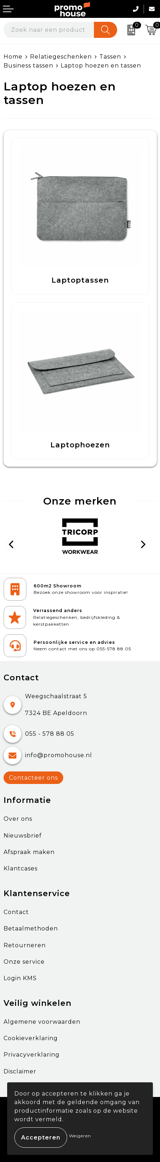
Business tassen (28, 65)
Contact (16, 912)
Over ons (18, 818)
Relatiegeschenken (61, 56)
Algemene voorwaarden (42, 1021)
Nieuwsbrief (23, 835)
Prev (14, 545)
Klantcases (21, 868)
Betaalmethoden (31, 928)
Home (13, 56)
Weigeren (80, 1135)
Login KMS (20, 978)
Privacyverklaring (32, 1054)
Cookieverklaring (31, 1038)
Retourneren (25, 945)
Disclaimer (20, 1071)
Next (145, 545)
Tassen (110, 56)
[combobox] (49, 30)
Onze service (24, 961)
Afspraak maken (29, 852)
